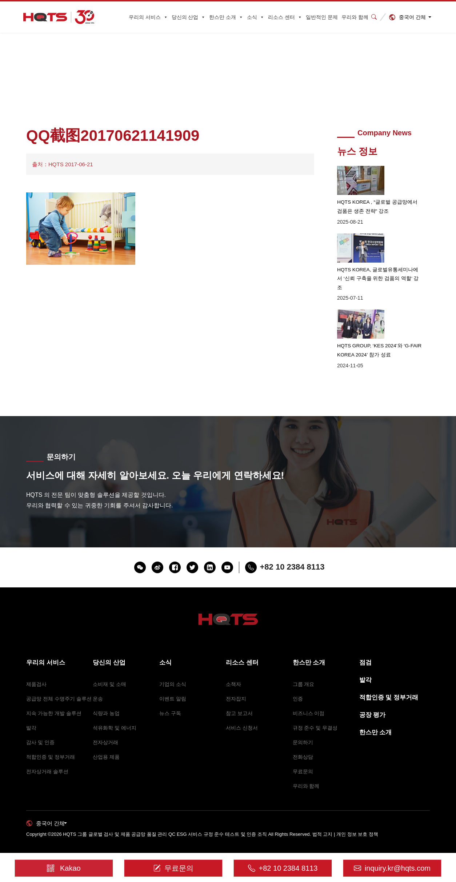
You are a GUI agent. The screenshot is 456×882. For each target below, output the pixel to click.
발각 (31, 716)
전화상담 (303, 745)
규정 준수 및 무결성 (315, 716)
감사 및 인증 (40, 730)
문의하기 (303, 730)
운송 (98, 687)
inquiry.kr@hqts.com (392, 865)
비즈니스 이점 (309, 701)
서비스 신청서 (242, 716)
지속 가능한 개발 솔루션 (53, 701)
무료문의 (303, 759)
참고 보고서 (239, 701)
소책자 (233, 672)
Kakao (65, 863)
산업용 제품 (106, 745)
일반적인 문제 (322, 17)
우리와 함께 (354, 17)
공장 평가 (372, 702)
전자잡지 (236, 687)
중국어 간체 (412, 17)
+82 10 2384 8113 (283, 865)
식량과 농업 (106, 701)
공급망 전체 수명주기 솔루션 (59, 687)
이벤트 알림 (172, 687)
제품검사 (36, 672)
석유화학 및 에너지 (114, 716)
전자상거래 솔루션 (47, 759)
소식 (255, 17)
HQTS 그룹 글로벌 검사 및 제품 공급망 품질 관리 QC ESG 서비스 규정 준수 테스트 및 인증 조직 (165, 822)
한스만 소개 (226, 17)
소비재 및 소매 (109, 672)
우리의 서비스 (148, 17)
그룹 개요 (304, 672)
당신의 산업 (189, 17)
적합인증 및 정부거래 (50, 745)
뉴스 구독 (170, 701)
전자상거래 (105, 730)
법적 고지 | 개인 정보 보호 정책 (345, 822)
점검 (365, 650)
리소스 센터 (285, 17)
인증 (298, 687)
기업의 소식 (172, 672)
